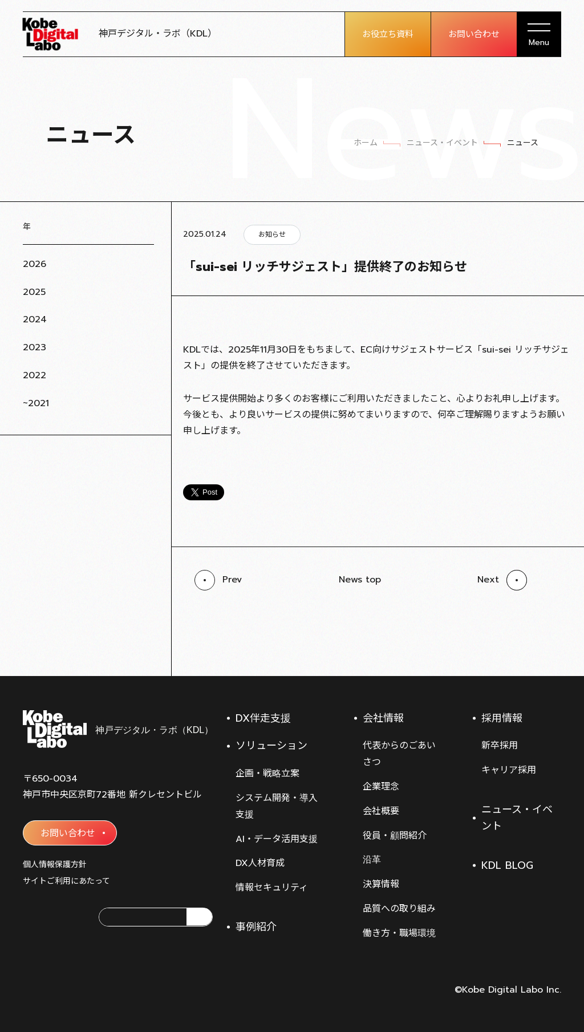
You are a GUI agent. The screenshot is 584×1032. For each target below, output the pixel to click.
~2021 (36, 403)
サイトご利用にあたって (66, 881)
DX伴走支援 (263, 718)
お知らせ (272, 234)
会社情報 (383, 718)
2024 (35, 319)
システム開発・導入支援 (277, 806)
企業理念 (381, 787)
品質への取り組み (399, 909)
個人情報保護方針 (55, 865)
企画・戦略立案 (267, 773)
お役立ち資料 (387, 34)
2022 (34, 375)
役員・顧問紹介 (395, 836)
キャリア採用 (508, 770)
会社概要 (381, 811)
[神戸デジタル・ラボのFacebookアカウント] (67, 917)
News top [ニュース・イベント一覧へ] (360, 579)
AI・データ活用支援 (277, 839)
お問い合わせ (474, 34)
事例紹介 (256, 927)
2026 (34, 264)
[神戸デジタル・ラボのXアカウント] (32, 917)
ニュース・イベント (517, 818)
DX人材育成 (260, 863)
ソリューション (271, 746)
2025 (34, 292)
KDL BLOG (507, 865)
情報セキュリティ (272, 888)
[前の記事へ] (218, 580)
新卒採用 (499, 745)
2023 (34, 347)
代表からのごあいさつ (399, 754)
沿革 (372, 860)
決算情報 (381, 884)
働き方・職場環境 (399, 933)
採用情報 (501, 718)
